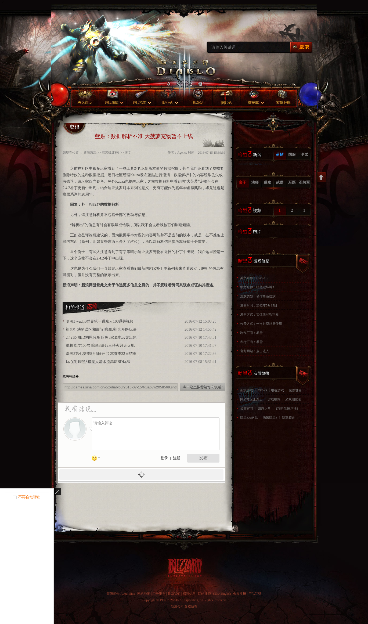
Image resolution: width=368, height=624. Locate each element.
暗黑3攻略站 (249, 418)
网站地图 (143, 594)
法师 (255, 183)
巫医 (292, 183)
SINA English (222, 594)
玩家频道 (288, 418)
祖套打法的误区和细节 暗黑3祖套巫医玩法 (101, 329)
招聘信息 (189, 594)
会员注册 (239, 594)
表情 (98, 459)
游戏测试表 (293, 399)
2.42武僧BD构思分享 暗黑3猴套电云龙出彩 (101, 338)
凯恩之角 (264, 408)
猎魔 (267, 183)
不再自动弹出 (29, 497)
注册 (177, 458)
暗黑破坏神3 (111, 152)
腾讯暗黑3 (270, 418)
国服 (292, 155)
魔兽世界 (295, 390)
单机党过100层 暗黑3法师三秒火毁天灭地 (100, 346)
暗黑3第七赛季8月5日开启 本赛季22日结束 (101, 354)
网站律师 (204, 594)
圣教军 (304, 183)
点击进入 (262, 351)
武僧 (279, 183)
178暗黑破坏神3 (287, 408)
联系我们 (174, 594)
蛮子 (242, 183)
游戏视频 (274, 399)
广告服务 (158, 594)
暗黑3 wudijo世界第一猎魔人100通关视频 (100, 321)
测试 (304, 155)
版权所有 (191, 606)
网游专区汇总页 (251, 399)
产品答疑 (254, 594)
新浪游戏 (246, 390)
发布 (203, 458)
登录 (164, 458)
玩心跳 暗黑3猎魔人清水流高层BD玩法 (98, 362)
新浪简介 (113, 594)
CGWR (263, 390)
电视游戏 (277, 390)
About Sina (127, 594)
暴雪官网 (246, 408)
